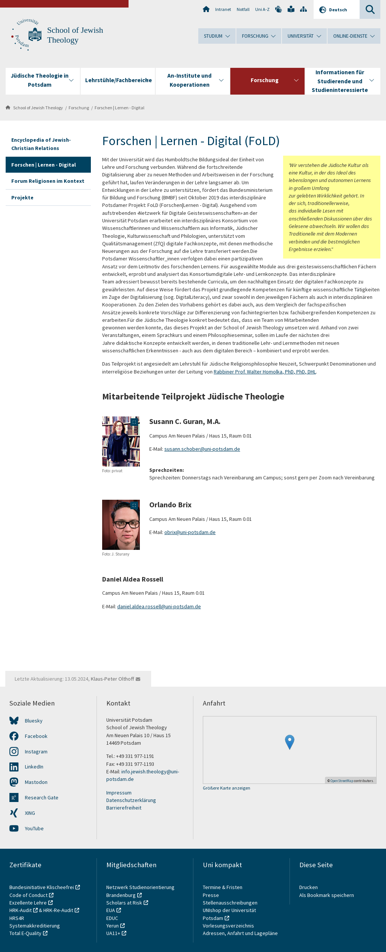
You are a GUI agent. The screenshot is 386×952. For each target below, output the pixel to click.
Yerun (112, 925)
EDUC (112, 918)
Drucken (308, 887)
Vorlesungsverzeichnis (229, 925)
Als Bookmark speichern (326, 895)
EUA (110, 910)
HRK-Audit (20, 910)
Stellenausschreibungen (230, 902)
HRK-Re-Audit (58, 910)
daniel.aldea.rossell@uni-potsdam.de (159, 606)
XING (30, 813)
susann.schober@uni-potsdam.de (202, 448)
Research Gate (41, 797)
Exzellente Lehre (28, 902)
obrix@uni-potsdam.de (190, 532)
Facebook (36, 736)
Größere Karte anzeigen (226, 788)
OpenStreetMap (342, 781)
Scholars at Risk (124, 902)
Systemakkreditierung (34, 925)
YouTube (34, 828)
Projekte (22, 197)
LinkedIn (34, 766)
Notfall (243, 9)
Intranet (223, 9)
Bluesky (34, 720)
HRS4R (16, 918)
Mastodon (36, 782)
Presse (211, 895)
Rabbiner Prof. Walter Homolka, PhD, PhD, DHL (265, 371)
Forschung (79, 107)
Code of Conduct (28, 895)
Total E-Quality (25, 933)
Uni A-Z (262, 9)
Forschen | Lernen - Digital (119, 107)
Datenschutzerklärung (131, 800)
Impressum (119, 792)
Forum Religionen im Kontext (47, 181)
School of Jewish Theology (38, 107)
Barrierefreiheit (123, 807)
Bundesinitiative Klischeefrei (41, 887)
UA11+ (113, 933)
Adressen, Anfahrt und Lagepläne (240, 933)
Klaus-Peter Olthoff (112, 678)
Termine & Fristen (223, 887)
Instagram (36, 751)
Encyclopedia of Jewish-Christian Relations (41, 144)
